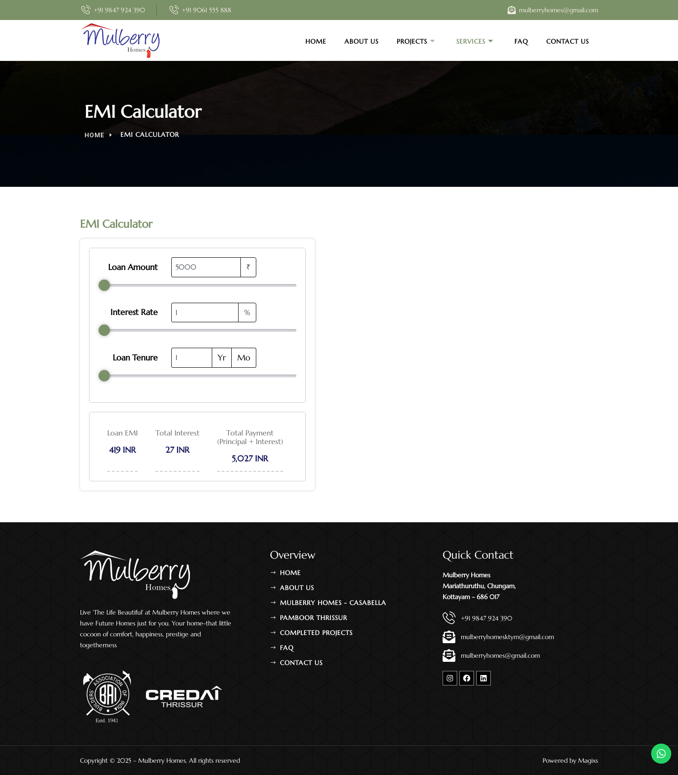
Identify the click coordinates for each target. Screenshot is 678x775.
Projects (416, 41)
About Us (361, 41)
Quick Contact (478, 555)
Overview (292, 555)
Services (475, 41)
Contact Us (567, 41)
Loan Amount (133, 267)
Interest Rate (134, 312)
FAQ (521, 41)
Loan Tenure (135, 358)
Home (315, 41)
